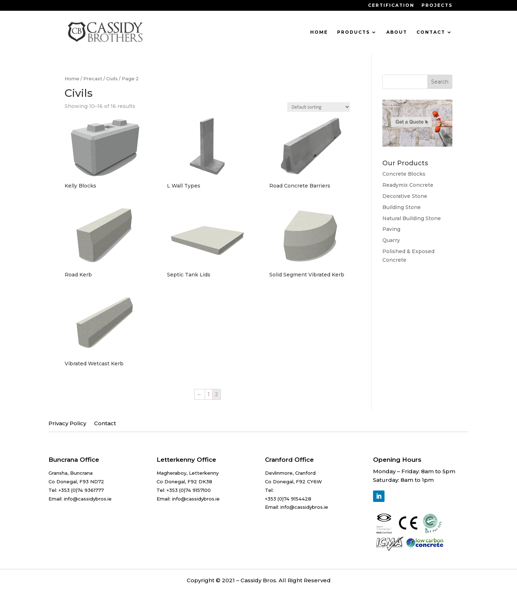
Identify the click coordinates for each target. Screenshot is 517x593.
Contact (430, 32)
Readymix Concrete (407, 185)
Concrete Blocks (403, 174)
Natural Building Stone (411, 218)
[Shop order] (318, 107)
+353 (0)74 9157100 (189, 490)
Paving (391, 229)
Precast (92, 78)
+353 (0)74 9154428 (288, 499)
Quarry (391, 240)
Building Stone (401, 207)
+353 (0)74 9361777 (81, 490)
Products (353, 32)
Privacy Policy (67, 424)
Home (319, 32)
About (396, 32)
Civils (112, 78)
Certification (391, 5)
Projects (436, 5)
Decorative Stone (404, 196)
